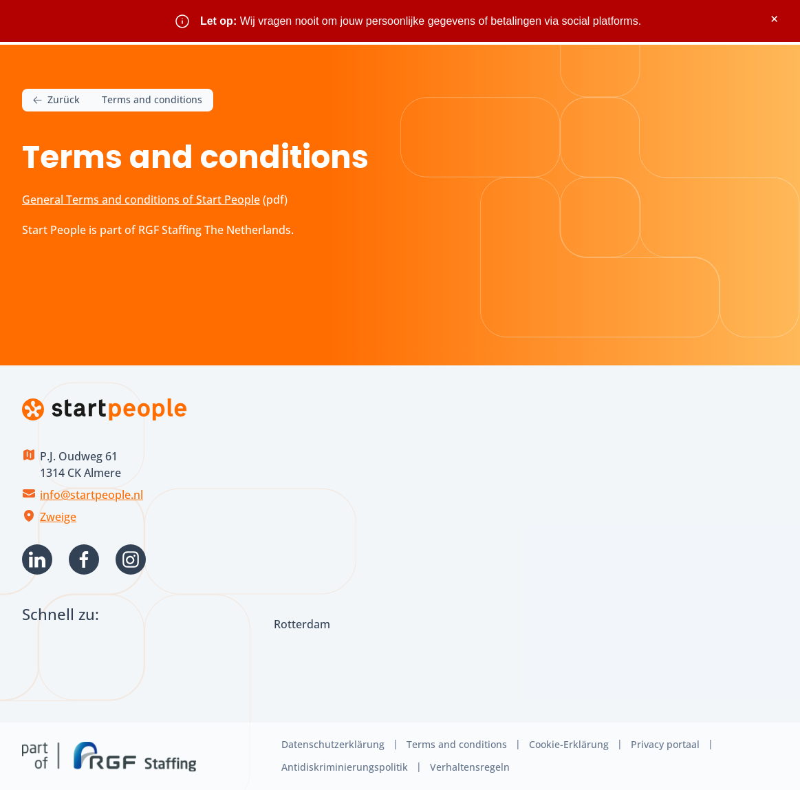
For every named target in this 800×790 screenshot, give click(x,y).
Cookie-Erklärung (569, 744)
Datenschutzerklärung (333, 744)
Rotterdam (302, 624)
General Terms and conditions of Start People (141, 199)
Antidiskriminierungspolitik (344, 766)
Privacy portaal (665, 744)
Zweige (58, 516)
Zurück (56, 100)
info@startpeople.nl (91, 494)
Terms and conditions (457, 744)
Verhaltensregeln (470, 766)
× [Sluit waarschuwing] (774, 19)
